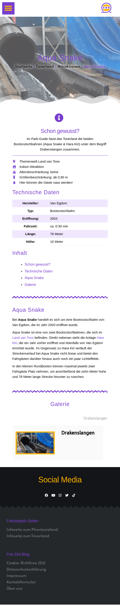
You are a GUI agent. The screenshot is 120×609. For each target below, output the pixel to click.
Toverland (45, 67)
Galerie (30, 284)
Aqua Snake (34, 278)
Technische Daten (39, 271)
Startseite (23, 67)
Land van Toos (23, 337)
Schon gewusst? (37, 264)
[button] (8, 8)
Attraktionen (69, 67)
